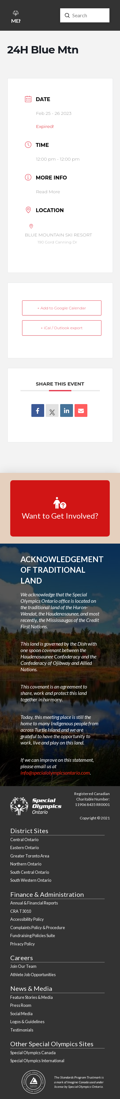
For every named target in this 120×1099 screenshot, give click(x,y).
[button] (15, 18)
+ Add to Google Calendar (61, 308)
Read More (48, 192)
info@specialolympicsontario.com (55, 772)
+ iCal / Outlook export (62, 327)
